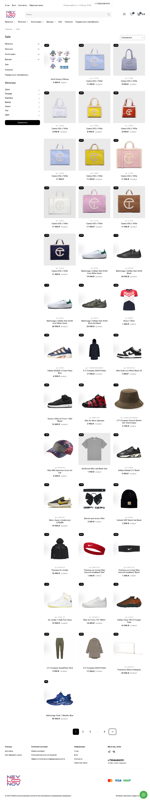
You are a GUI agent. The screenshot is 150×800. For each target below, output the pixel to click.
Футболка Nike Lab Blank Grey (94, 469)
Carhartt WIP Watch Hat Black (129, 520)
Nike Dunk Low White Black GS (129, 371)
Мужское (10, 22)
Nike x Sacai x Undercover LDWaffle (60, 521)
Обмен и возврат (38, 751)
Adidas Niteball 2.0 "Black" (129, 470)
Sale (60, 22)
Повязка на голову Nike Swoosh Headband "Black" (129, 571)
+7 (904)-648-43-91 (102, 3)
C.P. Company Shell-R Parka (94, 371)
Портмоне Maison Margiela (129, 670)
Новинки (69, 22)
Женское (23, 22)
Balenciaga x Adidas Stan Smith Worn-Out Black (94, 322)
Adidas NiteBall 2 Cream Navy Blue (59, 372)
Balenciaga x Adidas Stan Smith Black (129, 272)
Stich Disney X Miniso (60, 79)
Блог (14, 5)
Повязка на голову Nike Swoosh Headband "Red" (94, 571)
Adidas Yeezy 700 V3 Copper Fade (129, 621)
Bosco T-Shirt (129, 321)
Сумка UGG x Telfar (94, 81)
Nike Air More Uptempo (94, 420)
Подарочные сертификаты (87, 22)
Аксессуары (37, 22)
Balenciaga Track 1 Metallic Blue (59, 715)
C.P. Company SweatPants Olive (60, 668)
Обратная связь (36, 5)
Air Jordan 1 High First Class (60, 620)
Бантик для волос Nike (94, 518)
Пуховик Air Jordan (60, 570)
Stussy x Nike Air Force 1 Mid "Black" (60, 420)
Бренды (51, 22)
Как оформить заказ (13, 755)
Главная (8, 29)
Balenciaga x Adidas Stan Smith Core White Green (94, 272)
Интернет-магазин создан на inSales (130, 796)
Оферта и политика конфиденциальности (48, 759)
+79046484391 (116, 760)
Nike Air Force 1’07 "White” (94, 620)
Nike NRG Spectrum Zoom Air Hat (59, 471)
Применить (22, 122)
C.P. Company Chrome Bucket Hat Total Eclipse (129, 421)
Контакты (22, 5)
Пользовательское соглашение (44, 755)
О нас (7, 5)
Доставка (9, 751)
